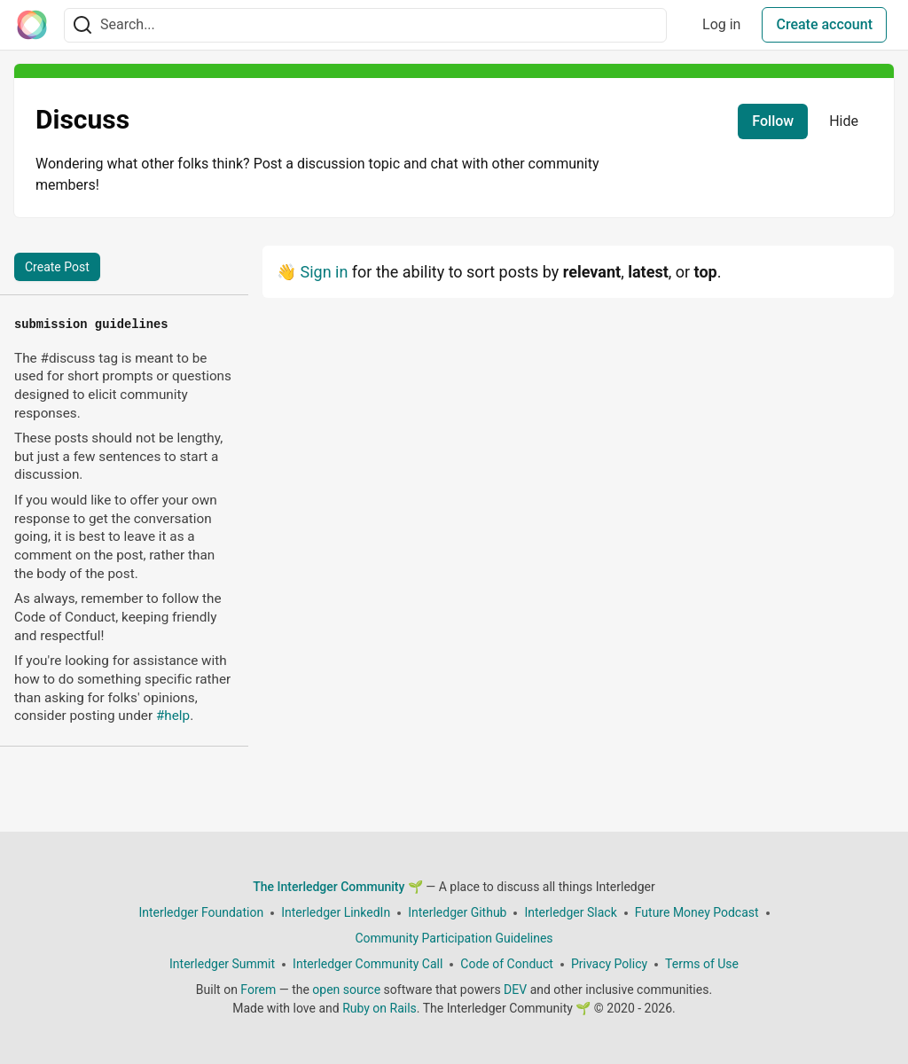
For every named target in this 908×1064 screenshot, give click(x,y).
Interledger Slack (570, 912)
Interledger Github (457, 912)
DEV (515, 989)
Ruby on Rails (379, 1008)
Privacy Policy (609, 964)
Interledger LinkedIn (335, 912)
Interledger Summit (222, 964)
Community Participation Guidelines (453, 938)
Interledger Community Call (367, 964)
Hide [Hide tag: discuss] (843, 121)
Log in (721, 24)
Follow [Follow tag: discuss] (773, 121)
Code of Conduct (506, 964)
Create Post (57, 267)
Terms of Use (702, 964)
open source (346, 989)
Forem (258, 989)
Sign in (324, 271)
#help (173, 716)
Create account (824, 24)
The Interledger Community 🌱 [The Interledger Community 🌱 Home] (338, 887)
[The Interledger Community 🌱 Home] (32, 25)
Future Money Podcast (697, 912)
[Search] (82, 25)
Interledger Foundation (200, 912)
